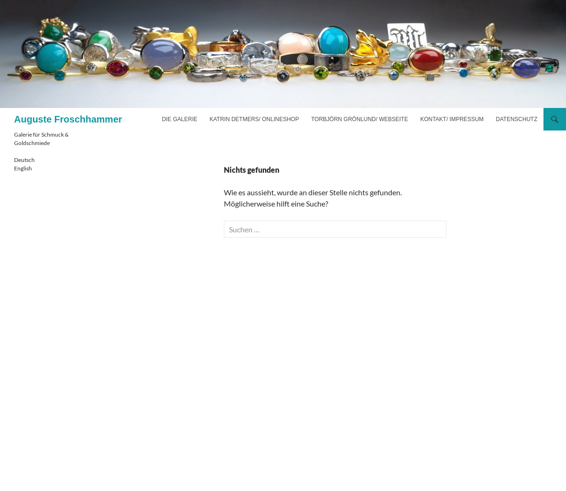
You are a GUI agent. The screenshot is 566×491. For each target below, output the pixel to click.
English (23, 168)
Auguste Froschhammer (68, 119)
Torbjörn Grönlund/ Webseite (359, 119)
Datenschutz (516, 119)
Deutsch (24, 159)
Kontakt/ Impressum (451, 119)
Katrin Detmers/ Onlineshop (253, 119)
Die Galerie (179, 119)
